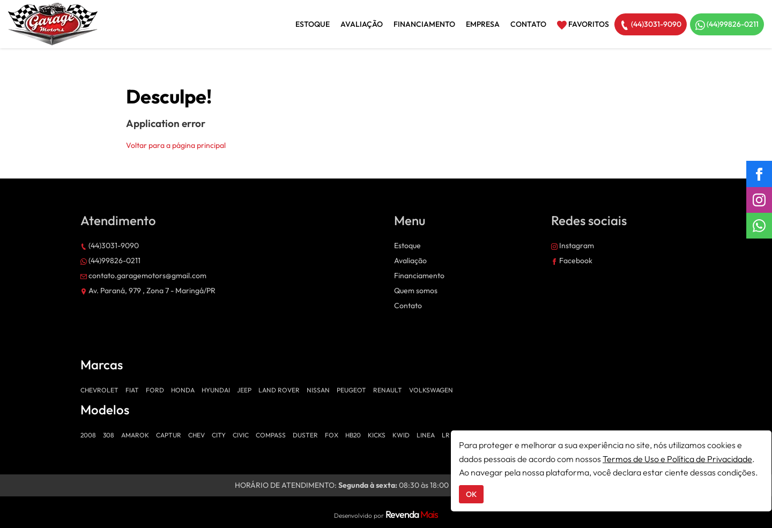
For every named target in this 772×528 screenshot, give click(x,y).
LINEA (426, 435)
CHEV (196, 435)
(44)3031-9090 (650, 24)
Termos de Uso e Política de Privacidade (677, 458)
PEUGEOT (351, 390)
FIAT (132, 390)
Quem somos (415, 290)
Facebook (571, 260)
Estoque (312, 24)
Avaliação (361, 24)
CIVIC (241, 435)
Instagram (572, 245)
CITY (219, 435)
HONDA (183, 390)
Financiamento (424, 24)
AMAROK (135, 435)
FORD (155, 390)
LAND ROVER (279, 390)
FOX (331, 435)
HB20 (353, 435)
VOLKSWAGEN (431, 390)
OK (471, 494)
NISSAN (318, 390)
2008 (88, 435)
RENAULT (387, 390)
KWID (401, 435)
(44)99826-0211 (727, 24)
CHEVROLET (99, 390)
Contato (528, 24)
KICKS (376, 435)
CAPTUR (168, 435)
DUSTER (305, 435)
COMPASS (271, 435)
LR (446, 435)
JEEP (244, 390)
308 (108, 435)
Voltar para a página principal (176, 145)
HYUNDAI (216, 390)
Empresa (483, 24)
